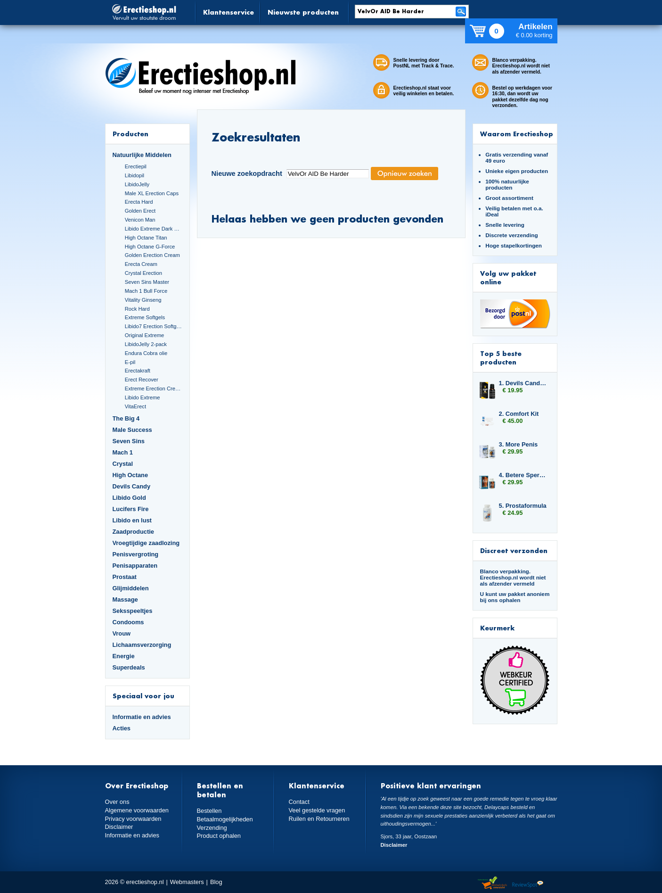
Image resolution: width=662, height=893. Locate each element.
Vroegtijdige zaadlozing (146, 542)
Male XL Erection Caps (152, 193)
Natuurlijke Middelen (142, 154)
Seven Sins (129, 441)
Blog (216, 881)
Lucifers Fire (131, 509)
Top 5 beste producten (501, 357)
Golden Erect (140, 211)
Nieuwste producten (303, 12)
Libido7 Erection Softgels (153, 326)
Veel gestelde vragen (317, 810)
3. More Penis (518, 444)
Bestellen (209, 810)
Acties (122, 728)
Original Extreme (144, 335)
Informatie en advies (142, 716)
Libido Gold (129, 497)
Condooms (128, 622)
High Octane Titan (146, 237)
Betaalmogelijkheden (225, 819)
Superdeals (129, 667)
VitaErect (135, 406)
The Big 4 (126, 418)
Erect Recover (141, 379)
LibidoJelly (137, 184)
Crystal (123, 463)
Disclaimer (119, 826)
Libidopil (134, 175)
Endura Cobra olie (146, 353)
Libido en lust (132, 520)
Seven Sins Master (147, 282)
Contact (299, 801)
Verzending (212, 827)
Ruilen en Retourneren (319, 818)
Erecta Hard (139, 202)
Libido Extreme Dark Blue (153, 229)
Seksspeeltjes (133, 610)
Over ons (117, 801)
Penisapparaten (135, 565)
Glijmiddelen (131, 588)
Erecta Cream (141, 264)
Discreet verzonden (514, 550)
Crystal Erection (143, 273)
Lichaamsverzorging (142, 644)
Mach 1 (123, 452)
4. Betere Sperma (523, 475)
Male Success (132, 429)
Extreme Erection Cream (153, 388)
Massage (125, 599)
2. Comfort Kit (519, 413)
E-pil (130, 362)
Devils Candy (132, 486)
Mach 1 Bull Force (146, 291)
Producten (130, 134)
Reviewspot (527, 883)
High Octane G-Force (150, 246)
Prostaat (125, 576)
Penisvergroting (136, 554)
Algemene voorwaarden (137, 810)
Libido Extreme (142, 397)
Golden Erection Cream (152, 255)
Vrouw (122, 633)
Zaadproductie (133, 531)
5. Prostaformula (523, 505)
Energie (124, 656)
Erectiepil (136, 166)
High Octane (130, 475)
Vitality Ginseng (143, 300)
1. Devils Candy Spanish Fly (523, 383)
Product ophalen (219, 835)
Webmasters (187, 881)
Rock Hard (137, 309)
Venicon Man (140, 220)
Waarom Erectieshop (516, 134)
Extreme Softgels (145, 317)
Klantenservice (228, 12)
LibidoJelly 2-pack (146, 344)
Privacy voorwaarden (133, 818)
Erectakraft (137, 370)
